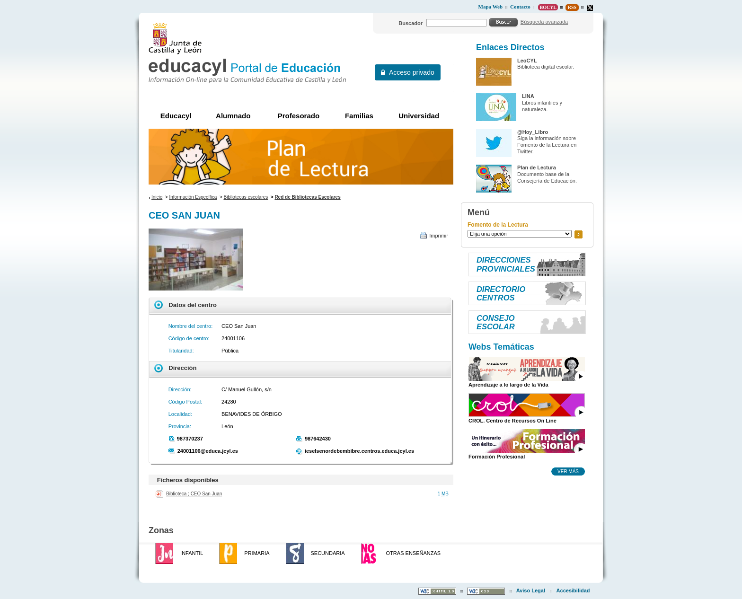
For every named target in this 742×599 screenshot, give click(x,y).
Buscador (410, 23)
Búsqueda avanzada (544, 22)
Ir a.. (578, 234)
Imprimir (438, 235)
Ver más (568, 471)
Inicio (156, 197)
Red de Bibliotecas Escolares (307, 197)
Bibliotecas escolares (246, 197)
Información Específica (193, 197)
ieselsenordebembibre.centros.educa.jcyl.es (359, 451)
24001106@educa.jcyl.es (207, 451)
